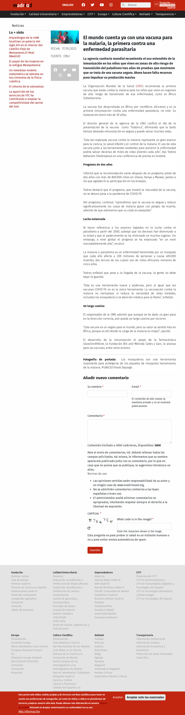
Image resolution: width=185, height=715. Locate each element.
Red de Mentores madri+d (109, 587)
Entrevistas (101, 650)
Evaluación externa (64, 609)
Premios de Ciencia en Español (28, 587)
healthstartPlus (103, 606)
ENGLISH (67, 5)
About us (100, 576)
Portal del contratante (23, 595)
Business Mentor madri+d (109, 598)
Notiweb (99, 635)
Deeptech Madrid (104, 609)
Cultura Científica (63, 635)
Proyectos (16, 672)
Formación (17, 602)
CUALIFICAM (59, 617)
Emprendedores (104, 572)
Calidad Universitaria (65, 572)
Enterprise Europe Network (26, 657)
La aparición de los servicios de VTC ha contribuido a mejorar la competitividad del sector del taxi (26, 99)
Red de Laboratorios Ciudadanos (71, 672)
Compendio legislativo (24, 598)
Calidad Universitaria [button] (43, 14)
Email (135, 386)
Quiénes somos (20, 576)
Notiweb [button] (144, 14)
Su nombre (95, 386)
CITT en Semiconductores (150, 580)
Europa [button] (102, 14)
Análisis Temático (63, 613)
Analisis (99, 646)
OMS (139, 86)
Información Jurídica (147, 642)
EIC (13, 653)
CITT (138, 572)
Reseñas (99, 661)
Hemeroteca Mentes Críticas (111, 676)
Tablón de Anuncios (22, 609)
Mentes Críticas (103, 672)
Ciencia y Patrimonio (64, 683)
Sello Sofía (59, 621)
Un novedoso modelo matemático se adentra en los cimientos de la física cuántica (26, 76)
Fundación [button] (17, 14)
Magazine (100, 665)
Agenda (99, 657)
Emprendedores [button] (72, 14)
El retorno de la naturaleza (26, 86)
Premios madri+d (20, 583)
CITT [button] (90, 14)
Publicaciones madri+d (24, 591)
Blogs (98, 653)
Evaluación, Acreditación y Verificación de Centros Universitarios (68, 591)
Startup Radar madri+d (107, 580)
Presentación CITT (146, 576)
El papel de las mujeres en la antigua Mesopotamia (26, 63)
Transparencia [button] (164, 14)
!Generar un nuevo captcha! (89, 528)
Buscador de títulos (64, 606)
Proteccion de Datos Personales (154, 653)
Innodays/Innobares (106, 617)
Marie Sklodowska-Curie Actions (29, 646)
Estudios (99, 602)
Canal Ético (142, 657)
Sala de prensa (19, 580)
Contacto (16, 606)
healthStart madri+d (106, 595)
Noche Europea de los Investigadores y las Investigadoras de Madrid (67, 665)
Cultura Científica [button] (123, 14)
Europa (15, 635)
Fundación (17, 572)
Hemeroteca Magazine (107, 668)
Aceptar (118, 699)
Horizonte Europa (21, 642)
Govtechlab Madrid (105, 613)
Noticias (18, 26)
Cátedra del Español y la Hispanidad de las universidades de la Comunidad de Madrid (71, 691)
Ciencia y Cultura (62, 680)
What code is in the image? (134, 519)
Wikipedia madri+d (63, 676)
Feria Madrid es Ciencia (66, 642)
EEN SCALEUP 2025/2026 (24, 661)
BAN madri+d (102, 583)
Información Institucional (150, 639)
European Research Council (26, 650)
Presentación (18, 639)
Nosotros (58, 576)
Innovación (17, 668)
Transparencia (144, 635)
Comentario (95, 415)
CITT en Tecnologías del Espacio (154, 598)
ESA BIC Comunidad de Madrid (112, 591)
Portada (99, 639)
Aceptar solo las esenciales (145, 699)
